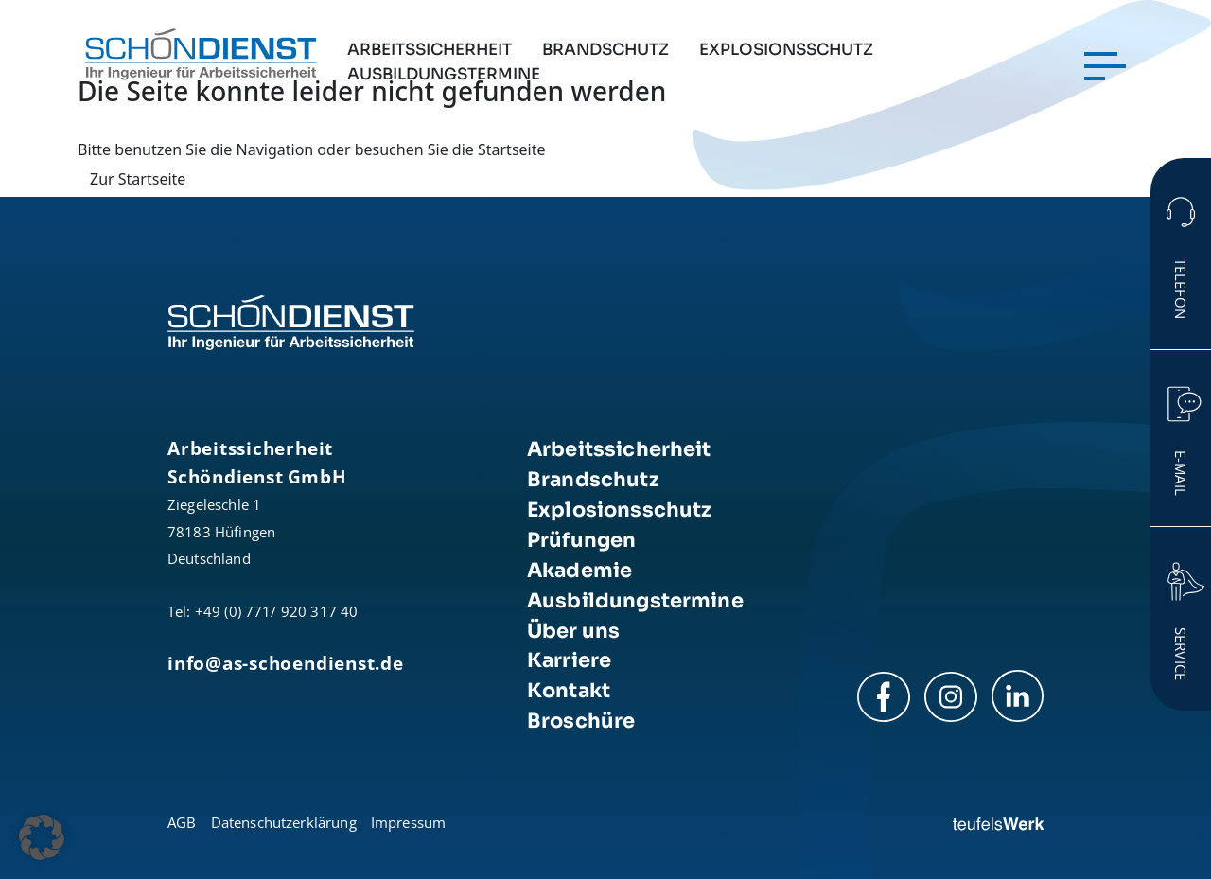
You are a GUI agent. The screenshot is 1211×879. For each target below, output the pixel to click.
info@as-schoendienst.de (285, 663)
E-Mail (1180, 473)
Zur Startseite (137, 178)
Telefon (1180, 288)
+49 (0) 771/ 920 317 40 (277, 611)
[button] (41, 837)
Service (1180, 653)
